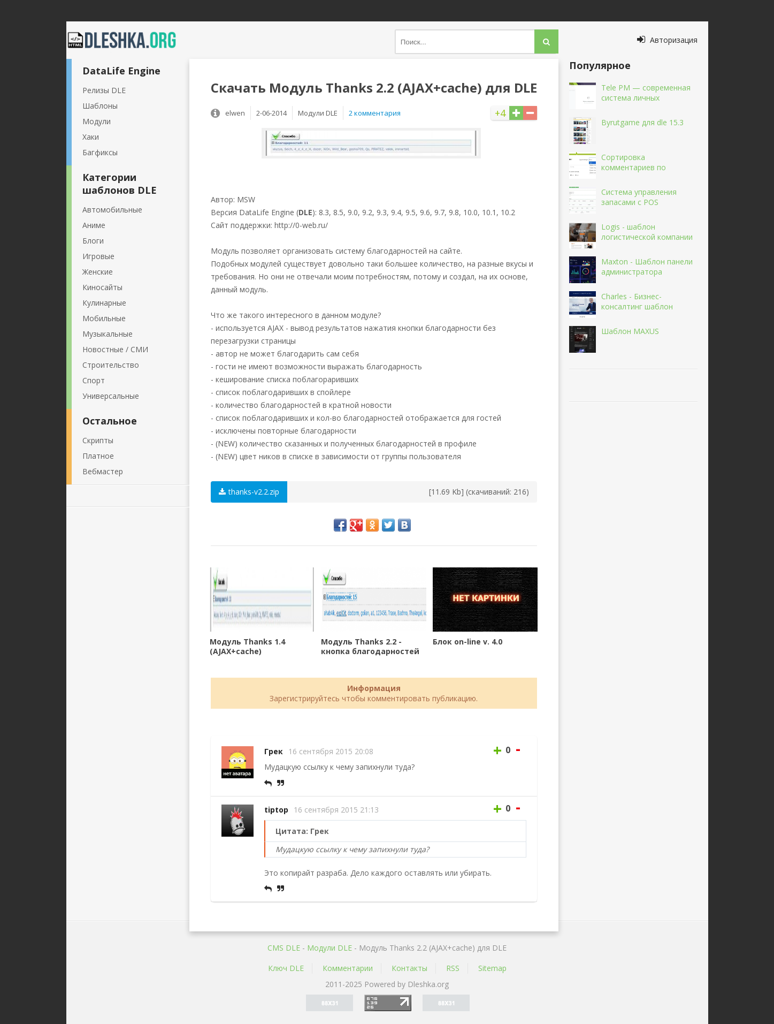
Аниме (93, 225)
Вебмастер (102, 471)
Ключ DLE (286, 968)
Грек (273, 751)
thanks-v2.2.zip (249, 492)
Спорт (93, 380)
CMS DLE (283, 948)
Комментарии (348, 968)
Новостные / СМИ (115, 349)
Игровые (98, 256)
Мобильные (104, 318)
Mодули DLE (329, 948)
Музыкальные (107, 334)
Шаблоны (100, 106)
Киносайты (102, 287)
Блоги (93, 241)
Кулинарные (104, 303)
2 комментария (375, 113)
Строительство (110, 365)
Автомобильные (112, 209)
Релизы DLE (104, 90)
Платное (98, 456)
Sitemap (492, 968)
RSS (452, 968)
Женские (97, 272)
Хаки (90, 137)
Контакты (409, 968)
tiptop (276, 810)
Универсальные (110, 396)
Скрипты (97, 440)
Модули (96, 121)
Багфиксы (100, 152)
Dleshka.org (127, 40)
